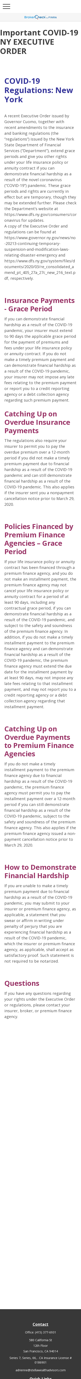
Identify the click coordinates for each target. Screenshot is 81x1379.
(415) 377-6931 (45, 1332)
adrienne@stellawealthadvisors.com (41, 1370)
